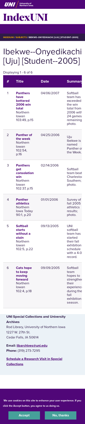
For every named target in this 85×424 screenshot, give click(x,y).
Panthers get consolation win (25, 171)
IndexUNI (25, 16)
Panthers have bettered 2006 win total (23, 101)
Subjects (21, 37)
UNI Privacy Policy (71, 405)
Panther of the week (24, 137)
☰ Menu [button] (10, 28)
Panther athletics (22, 202)
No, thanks (60, 415)
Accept (24, 415)
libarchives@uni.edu (32, 346)
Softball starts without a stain (23, 232)
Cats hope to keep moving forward (24, 274)
